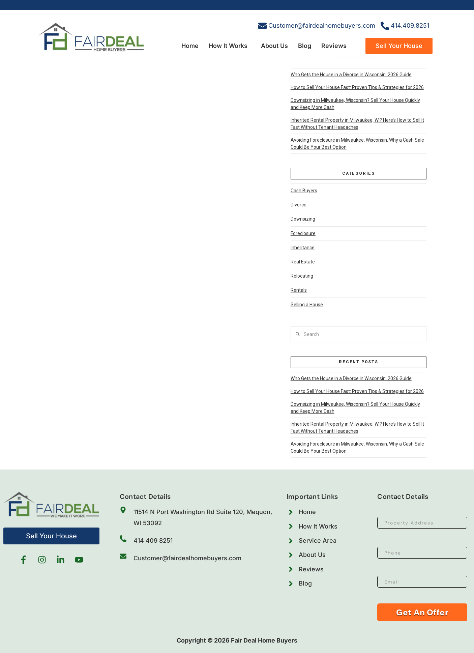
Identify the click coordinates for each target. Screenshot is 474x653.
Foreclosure (303, 233)
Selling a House (307, 304)
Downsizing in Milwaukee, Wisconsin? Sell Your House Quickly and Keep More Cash (355, 103)
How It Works (228, 45)
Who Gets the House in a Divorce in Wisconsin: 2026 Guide (351, 74)
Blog (304, 45)
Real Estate (303, 261)
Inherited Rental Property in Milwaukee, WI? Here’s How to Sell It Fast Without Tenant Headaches (357, 123)
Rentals (299, 290)
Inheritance (303, 247)
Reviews (334, 45)
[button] (230, 46)
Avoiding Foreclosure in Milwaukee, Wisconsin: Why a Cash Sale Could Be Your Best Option (357, 143)
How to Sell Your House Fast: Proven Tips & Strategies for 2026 (357, 87)
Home (190, 45)
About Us (274, 45)
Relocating (302, 276)
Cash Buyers (304, 190)
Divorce (298, 204)
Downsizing (303, 219)
